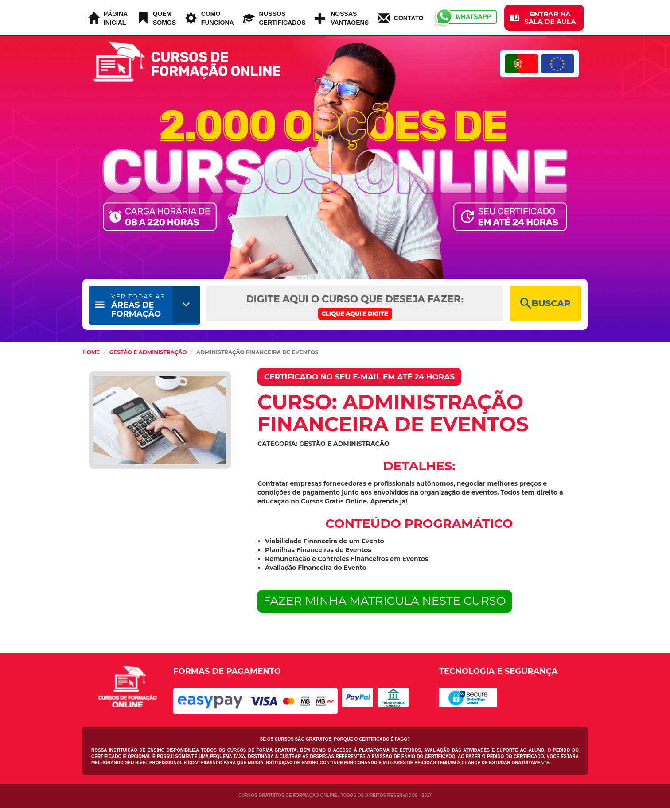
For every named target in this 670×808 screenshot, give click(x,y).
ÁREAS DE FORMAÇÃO (138, 306)
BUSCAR (545, 303)
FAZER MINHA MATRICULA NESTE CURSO (384, 601)
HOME (91, 352)
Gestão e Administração (148, 352)
